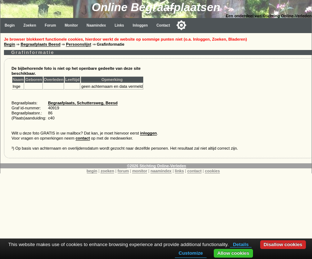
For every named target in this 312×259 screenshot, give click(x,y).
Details (241, 244)
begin (92, 171)
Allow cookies (233, 253)
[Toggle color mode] (181, 25)
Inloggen (140, 25)
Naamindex (96, 25)
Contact (163, 25)
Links (119, 25)
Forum (50, 25)
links (179, 171)
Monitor (71, 25)
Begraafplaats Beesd (40, 44)
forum (123, 171)
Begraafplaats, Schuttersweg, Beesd (82, 103)
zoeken (107, 171)
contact (83, 138)
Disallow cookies (283, 244)
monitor (139, 171)
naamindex (160, 171)
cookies (212, 171)
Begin (10, 25)
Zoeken (29, 25)
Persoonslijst (78, 44)
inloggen (148, 133)
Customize (190, 253)
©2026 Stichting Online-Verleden (156, 166)
